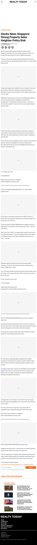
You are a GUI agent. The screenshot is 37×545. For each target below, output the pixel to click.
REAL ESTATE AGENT (6, 527)
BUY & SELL (4, 523)
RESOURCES (4, 528)
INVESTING (4, 524)
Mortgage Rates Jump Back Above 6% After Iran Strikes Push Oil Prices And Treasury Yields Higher (24, 508)
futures (23, 444)
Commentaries (6, 30)
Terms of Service (5, 535)
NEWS (2, 520)
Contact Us (4, 534)
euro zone (27, 458)
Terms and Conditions (13, 469)
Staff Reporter (5, 43)
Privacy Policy (21, 469)
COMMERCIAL (4, 521)
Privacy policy (5, 537)
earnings (4, 368)
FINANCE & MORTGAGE (7, 525)
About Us (3, 532)
